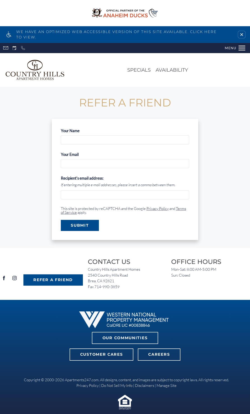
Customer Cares (101, 354)
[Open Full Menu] (235, 48)
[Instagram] (14, 280)
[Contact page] (6, 48)
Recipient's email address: (82, 178)
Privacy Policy (157, 208)
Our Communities (125, 338)
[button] (241, 34)
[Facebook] (4, 280)
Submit (80, 225)
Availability (172, 70)
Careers (159, 354)
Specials (139, 70)
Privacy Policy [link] (87, 385)
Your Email (77, 154)
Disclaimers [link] (144, 385)
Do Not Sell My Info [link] (116, 385)
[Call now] (23, 48)
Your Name (77, 130)
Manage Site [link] (167, 385)
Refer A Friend (53, 280)
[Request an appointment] (14, 48)
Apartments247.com (82, 379)
